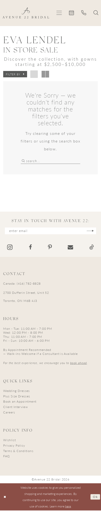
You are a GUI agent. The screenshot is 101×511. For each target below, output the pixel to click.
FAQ (6, 456)
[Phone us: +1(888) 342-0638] (84, 13)
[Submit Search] (23, 161)
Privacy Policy (14, 446)
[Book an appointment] (72, 13)
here (68, 507)
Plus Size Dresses (16, 397)
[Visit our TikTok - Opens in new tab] (91, 248)
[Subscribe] (91, 231)
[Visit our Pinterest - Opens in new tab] (50, 248)
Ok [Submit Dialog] (95, 497)
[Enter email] (50, 231)
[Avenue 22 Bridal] (26, 12)
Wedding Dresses (16, 391)
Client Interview (15, 407)
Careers (9, 413)
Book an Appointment (19, 402)
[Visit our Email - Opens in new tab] (70, 248)
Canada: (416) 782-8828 (22, 284)
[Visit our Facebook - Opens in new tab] (30, 248)
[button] (59, 13)
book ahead (78, 363)
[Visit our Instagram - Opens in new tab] (10, 248)
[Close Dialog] (5, 497)
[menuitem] (59, 13)
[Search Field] (50, 161)
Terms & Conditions (18, 451)
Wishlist (9, 440)
